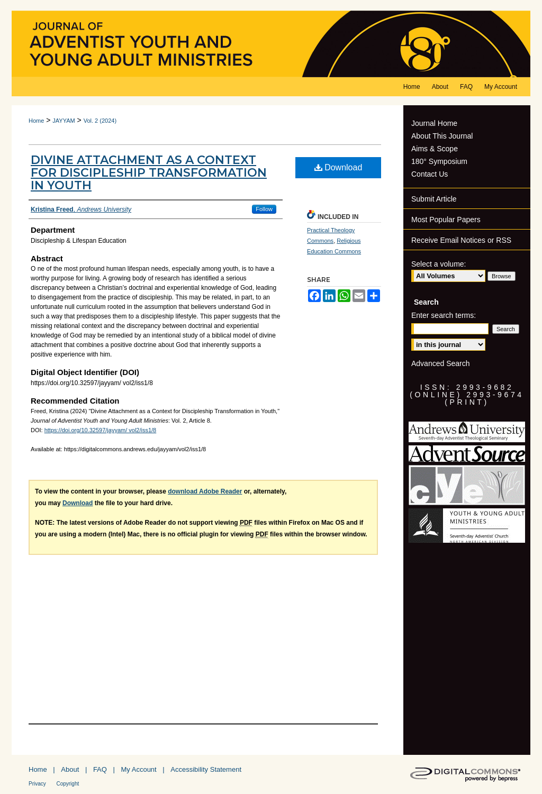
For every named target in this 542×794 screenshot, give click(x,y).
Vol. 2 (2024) (100, 120)
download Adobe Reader (205, 491)
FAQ (100, 769)
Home (36, 120)
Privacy (37, 784)
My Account (139, 769)
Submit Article (434, 199)
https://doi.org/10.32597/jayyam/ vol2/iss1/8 (100, 430)
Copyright (67, 784)
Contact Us (429, 174)
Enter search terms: (443, 315)
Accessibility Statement (205, 769)
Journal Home (434, 123)
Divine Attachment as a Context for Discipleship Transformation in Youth (149, 173)
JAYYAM (63, 120)
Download (338, 167)
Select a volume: (438, 264)
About (70, 769)
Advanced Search (440, 363)
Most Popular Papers (446, 219)
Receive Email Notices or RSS (461, 240)
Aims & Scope (434, 148)
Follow (264, 209)
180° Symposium (439, 161)
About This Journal (442, 136)
